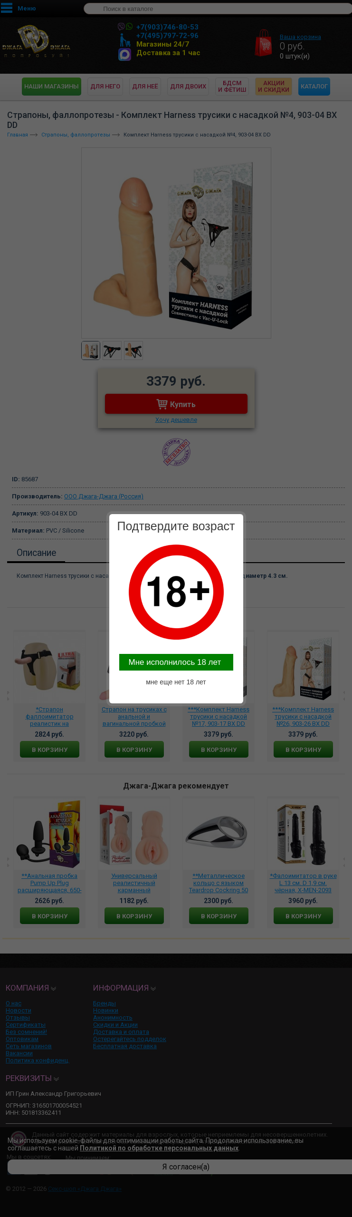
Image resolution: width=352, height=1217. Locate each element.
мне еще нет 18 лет (176, 682)
